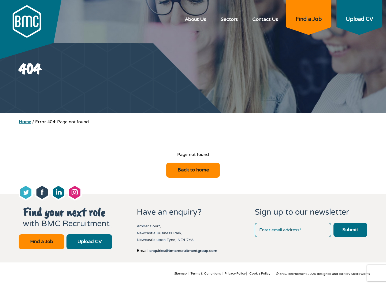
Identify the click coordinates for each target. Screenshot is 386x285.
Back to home (193, 170)
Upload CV (359, 19)
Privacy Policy (235, 273)
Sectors (229, 19)
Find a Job (309, 19)
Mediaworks (360, 274)
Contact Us (265, 19)
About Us (195, 19)
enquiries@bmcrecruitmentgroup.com (183, 251)
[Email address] (293, 230)
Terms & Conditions (206, 273)
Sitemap (180, 273)
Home (25, 122)
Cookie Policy (259, 273)
